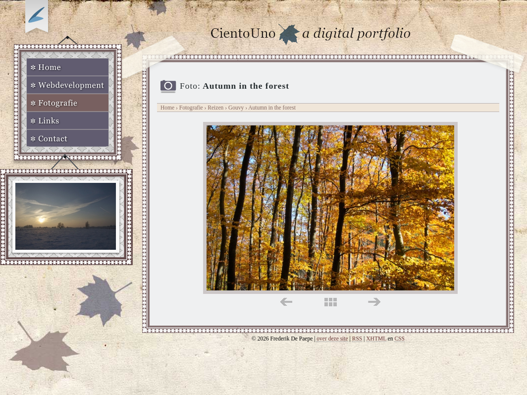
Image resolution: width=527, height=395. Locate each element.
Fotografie (67, 103)
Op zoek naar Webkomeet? (38, 18)
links (286, 302)
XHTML (376, 338)
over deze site (332, 338)
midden (330, 302)
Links (67, 120)
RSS (357, 338)
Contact (67, 138)
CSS (399, 338)
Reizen (215, 108)
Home (67, 67)
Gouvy (236, 108)
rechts (374, 302)
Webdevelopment (67, 85)
